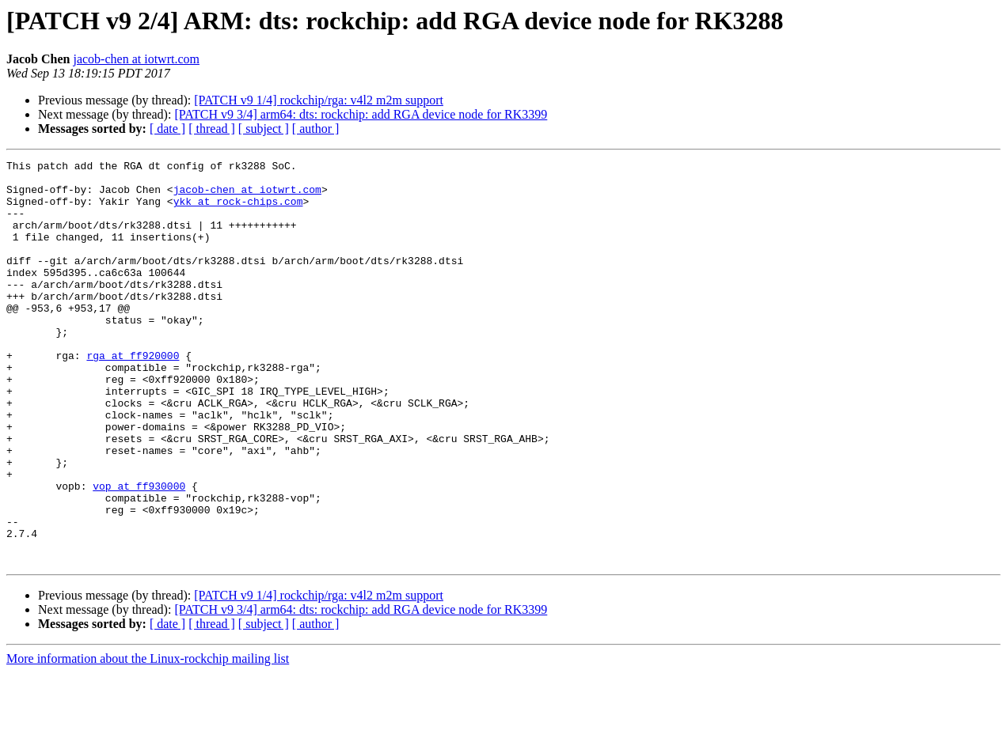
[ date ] (167, 128)
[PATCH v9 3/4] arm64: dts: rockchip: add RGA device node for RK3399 (360, 114)
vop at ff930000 (139, 552)
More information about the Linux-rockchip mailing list (147, 739)
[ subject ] (263, 128)
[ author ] (316, 128)
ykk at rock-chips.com (238, 210)
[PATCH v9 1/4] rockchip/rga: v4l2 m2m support (318, 100)
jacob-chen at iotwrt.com (136, 59)
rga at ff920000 (132, 395)
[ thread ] (211, 128)
